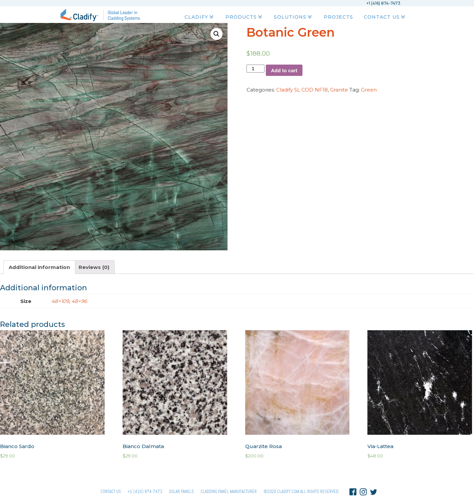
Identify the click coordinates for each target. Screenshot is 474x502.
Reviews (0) (94, 267)
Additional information (39, 267)
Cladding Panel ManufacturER (229, 491)
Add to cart (284, 70)
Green (369, 90)
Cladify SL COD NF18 (302, 90)
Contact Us (385, 17)
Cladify (200, 17)
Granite (339, 90)
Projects (338, 17)
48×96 (79, 301)
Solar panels (181, 491)
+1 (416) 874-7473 (145, 491)
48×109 (60, 301)
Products (244, 17)
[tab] (39, 267)
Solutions (293, 17)
